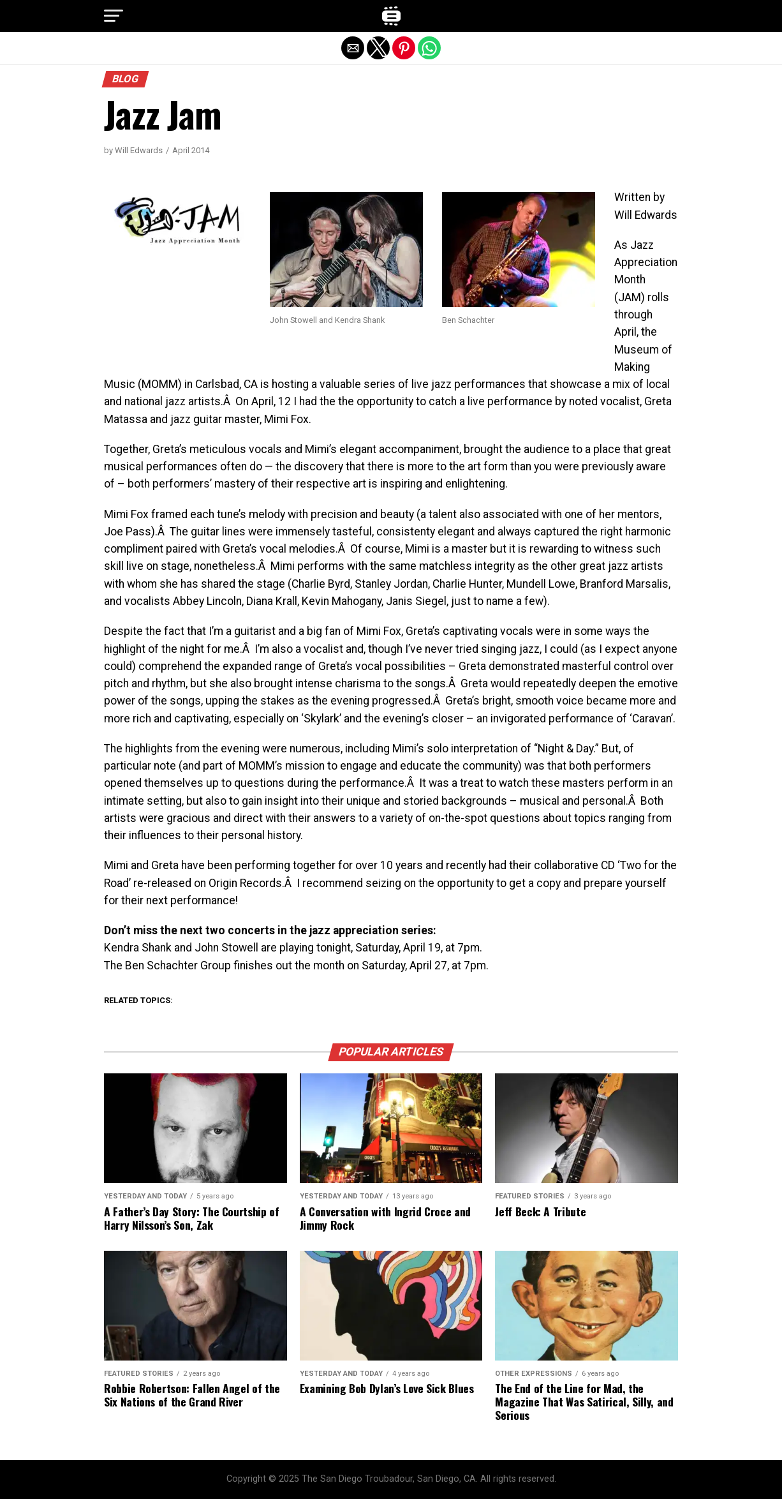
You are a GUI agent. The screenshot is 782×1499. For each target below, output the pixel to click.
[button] (113, 16)
